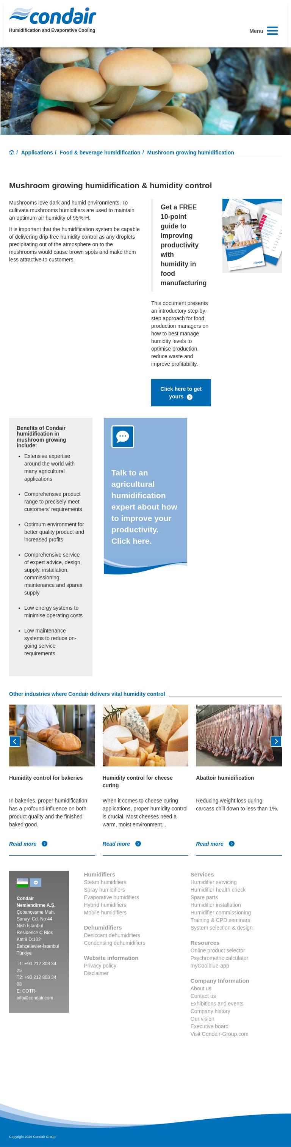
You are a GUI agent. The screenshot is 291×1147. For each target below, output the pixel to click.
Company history (210, 1011)
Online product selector (218, 950)
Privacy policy (100, 966)
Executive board (209, 1026)
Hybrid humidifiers (105, 905)
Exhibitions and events (217, 1004)
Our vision (202, 1019)
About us (201, 988)
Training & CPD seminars (220, 920)
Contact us (203, 996)
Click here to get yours (181, 393)
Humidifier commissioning (221, 912)
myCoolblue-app (210, 966)
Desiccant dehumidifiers (112, 935)
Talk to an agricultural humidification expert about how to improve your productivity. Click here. (144, 506)
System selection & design (222, 928)
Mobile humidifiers (105, 912)
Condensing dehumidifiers (115, 943)
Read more (28, 844)
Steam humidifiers (105, 882)
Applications (37, 152)
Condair (52, 15)
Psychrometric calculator (220, 958)
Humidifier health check (218, 890)
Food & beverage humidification (100, 152)
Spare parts (204, 897)
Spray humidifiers (104, 890)
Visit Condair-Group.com (220, 1034)
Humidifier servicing (214, 882)
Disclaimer (96, 973)
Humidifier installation (216, 905)
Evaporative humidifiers (111, 897)
